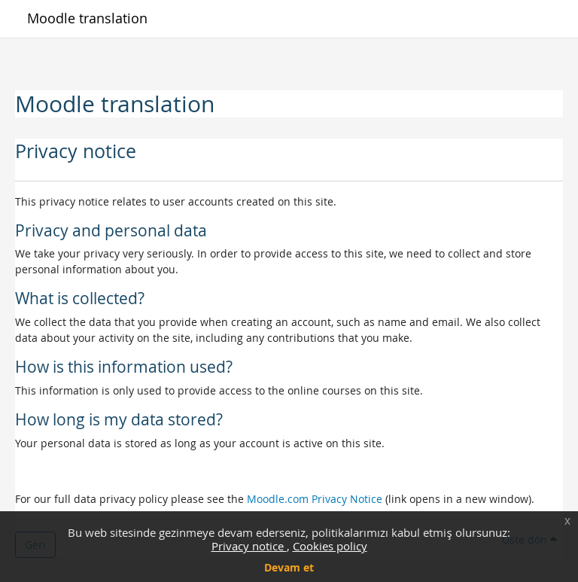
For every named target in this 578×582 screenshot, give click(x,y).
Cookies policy (330, 545)
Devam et (289, 567)
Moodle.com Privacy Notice (314, 499)
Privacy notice (249, 545)
